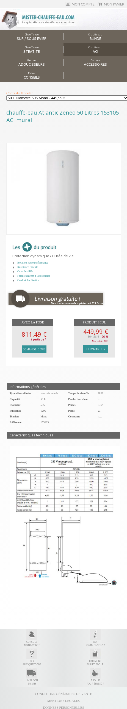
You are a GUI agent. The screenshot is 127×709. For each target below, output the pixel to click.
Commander (95, 349)
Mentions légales (63, 701)
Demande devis (34, 349)
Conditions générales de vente (63, 694)
